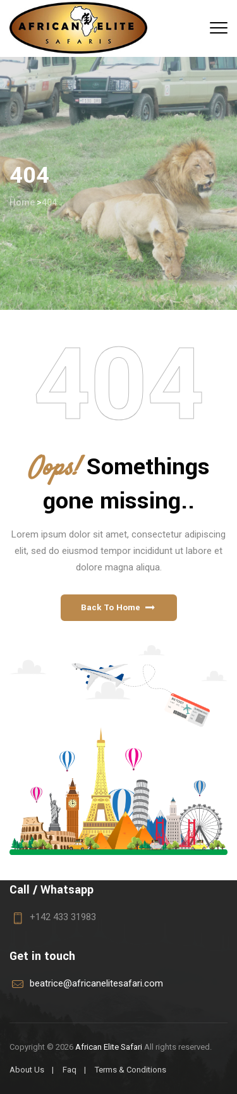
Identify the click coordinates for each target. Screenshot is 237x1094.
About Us (26, 1069)
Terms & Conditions (130, 1069)
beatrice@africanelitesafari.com (96, 983)
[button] (119, 607)
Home (22, 202)
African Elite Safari (108, 1047)
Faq (69, 1069)
